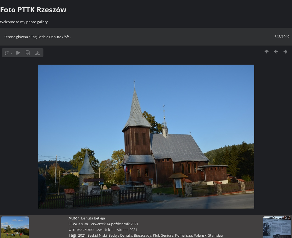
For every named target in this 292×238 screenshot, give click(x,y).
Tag (34, 36)
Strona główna (16, 36)
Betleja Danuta (49, 36)
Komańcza (183, 235)
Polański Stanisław (208, 235)
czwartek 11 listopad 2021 (116, 229)
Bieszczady (142, 235)
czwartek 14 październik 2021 (114, 223)
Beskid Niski (97, 235)
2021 (82, 235)
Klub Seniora (163, 235)
